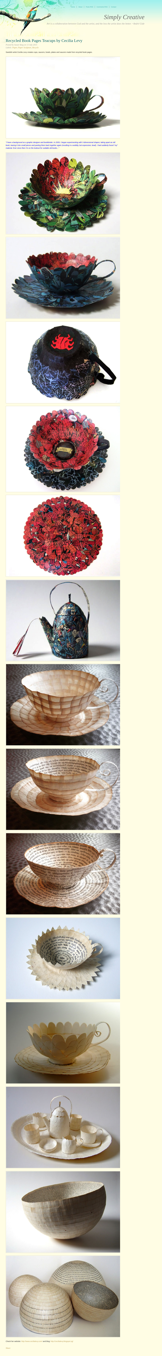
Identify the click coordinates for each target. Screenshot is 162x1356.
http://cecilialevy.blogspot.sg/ (62, 1341)
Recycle (35, 47)
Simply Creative (124, 17)
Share (8, 1348)
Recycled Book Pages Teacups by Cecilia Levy (44, 40)
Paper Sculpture (24, 47)
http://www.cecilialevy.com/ (31, 1341)
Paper (14, 47)
